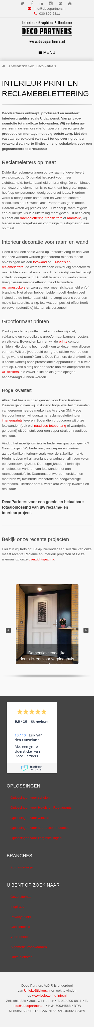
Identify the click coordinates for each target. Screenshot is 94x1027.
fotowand (40, 262)
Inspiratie (17, 906)
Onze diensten (22, 957)
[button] (8, 630)
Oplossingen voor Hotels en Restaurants (41, 807)
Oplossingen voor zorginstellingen (36, 838)
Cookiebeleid (20, 927)
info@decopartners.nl (50, 8)
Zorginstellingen (23, 867)
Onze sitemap (21, 897)
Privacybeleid (21, 917)
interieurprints (12, 420)
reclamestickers (14, 287)
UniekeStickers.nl (37, 990)
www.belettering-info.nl (49, 995)
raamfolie (74, 218)
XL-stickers (10, 372)
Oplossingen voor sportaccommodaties (40, 828)
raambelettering (31, 218)
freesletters (53, 218)
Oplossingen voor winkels (30, 818)
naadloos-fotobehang (50, 425)
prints (63, 341)
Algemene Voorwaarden (29, 947)
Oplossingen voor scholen (30, 797)
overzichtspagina (41, 559)
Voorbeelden (20, 937)
